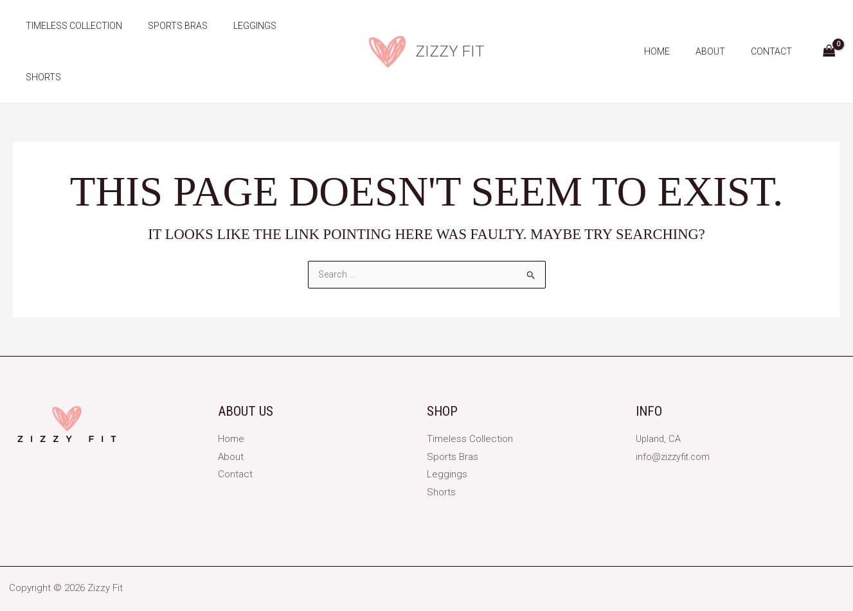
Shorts (292, 26)
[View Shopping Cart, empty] (829, 26)
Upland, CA (659, 406)
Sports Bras (166, 26)
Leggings (235, 26)
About (722, 26)
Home (676, 26)
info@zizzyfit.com (675, 423)
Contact (775, 26)
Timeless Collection (70, 26)
